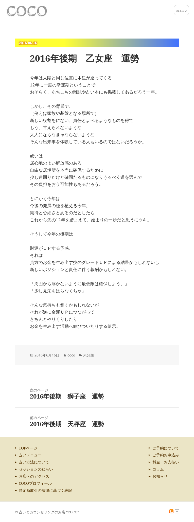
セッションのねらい (36, 469)
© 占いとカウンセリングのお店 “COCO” (47, 512)
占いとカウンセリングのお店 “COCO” (42, 11)
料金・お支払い (165, 461)
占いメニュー (30, 454)
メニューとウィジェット (181, 10)
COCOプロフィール (35, 483)
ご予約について (165, 448)
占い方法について (34, 461)
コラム (158, 469)
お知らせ (160, 476)
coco (71, 355)
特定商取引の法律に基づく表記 (45, 490)
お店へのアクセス (34, 476)
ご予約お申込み (165, 454)
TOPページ (28, 448)
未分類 (88, 355)
